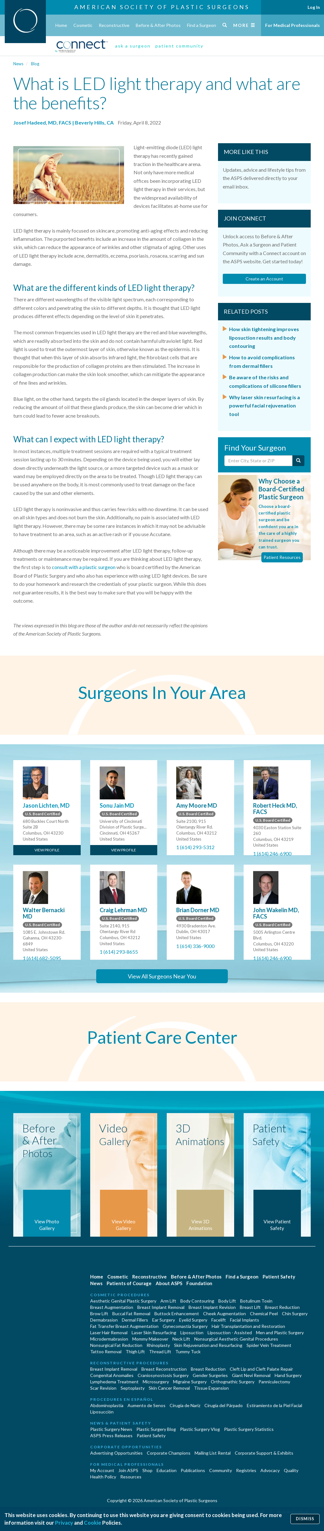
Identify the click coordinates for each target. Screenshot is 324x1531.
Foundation (199, 1283)
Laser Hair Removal (109, 1332)
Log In (314, 7)
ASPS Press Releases (111, 1435)
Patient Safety (279, 1276)
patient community (179, 45)
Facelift (218, 1320)
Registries (246, 1470)
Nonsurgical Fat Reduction (116, 1345)
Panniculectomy (274, 1381)
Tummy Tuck (188, 1351)
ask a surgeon (133, 45)
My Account (102, 1470)
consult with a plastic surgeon (83, 567)
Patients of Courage (129, 1283)
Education (167, 1470)
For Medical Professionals (292, 25)
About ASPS (169, 1283)
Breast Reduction (282, 1307)
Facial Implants (244, 1320)
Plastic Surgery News (111, 1429)
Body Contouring (197, 1301)
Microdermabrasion (109, 1339)
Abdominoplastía (106, 1405)
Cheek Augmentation (224, 1313)
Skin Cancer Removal (169, 1388)
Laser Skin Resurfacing (154, 1332)
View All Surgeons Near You (162, 976)
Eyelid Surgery (193, 1320)
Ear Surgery (163, 1320)
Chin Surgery (295, 1313)
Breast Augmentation (111, 1307)
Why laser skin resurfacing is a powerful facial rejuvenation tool (264, 405)
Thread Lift (160, 1351)
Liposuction (191, 1332)
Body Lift (227, 1301)
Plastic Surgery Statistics (249, 1429)
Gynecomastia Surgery (185, 1326)
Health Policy (103, 1476)
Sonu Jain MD (117, 805)
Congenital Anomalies (112, 1375)
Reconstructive (114, 25)
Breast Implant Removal (160, 1307)
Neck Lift (181, 1339)
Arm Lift (168, 1301)
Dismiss (305, 1518)
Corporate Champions (168, 1453)
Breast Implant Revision (212, 1307)
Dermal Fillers (135, 1320)
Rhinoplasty (158, 1345)
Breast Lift (250, 1307)
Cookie (92, 1522)
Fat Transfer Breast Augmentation (124, 1326)
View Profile (46, 850)
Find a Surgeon (201, 25)
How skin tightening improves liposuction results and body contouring (264, 337)
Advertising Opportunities (116, 1453)
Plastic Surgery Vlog (200, 1429)
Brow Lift (99, 1313)
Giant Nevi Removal (251, 1375)
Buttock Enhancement (176, 1313)
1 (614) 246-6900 (272, 853)
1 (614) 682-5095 (42, 958)
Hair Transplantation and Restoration (248, 1326)
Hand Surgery (288, 1375)
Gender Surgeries (210, 1375)
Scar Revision (103, 1388)
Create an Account (264, 278)
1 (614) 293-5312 (195, 847)
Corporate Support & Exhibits (264, 1453)
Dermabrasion (104, 1320)
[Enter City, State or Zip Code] (258, 460)
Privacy (64, 1522)
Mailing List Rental (213, 1453)
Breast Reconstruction (164, 1369)
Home (61, 25)
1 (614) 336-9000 (195, 946)
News (18, 63)
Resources (130, 1476)
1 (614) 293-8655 (119, 952)
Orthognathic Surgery (232, 1381)
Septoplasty (133, 1388)
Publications (193, 1470)
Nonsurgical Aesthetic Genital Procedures (236, 1339)
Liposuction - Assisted (230, 1332)
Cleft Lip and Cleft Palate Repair (261, 1369)
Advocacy (270, 1470)
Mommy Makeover (150, 1339)
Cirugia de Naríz (185, 1405)
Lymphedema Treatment (114, 1381)
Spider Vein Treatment (268, 1345)
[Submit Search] (298, 460)
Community (220, 1470)
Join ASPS (128, 1470)
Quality (291, 1470)
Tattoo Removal (106, 1351)
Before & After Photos (158, 25)
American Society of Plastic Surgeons (162, 6)
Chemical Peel (264, 1313)
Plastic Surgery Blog (156, 1429)
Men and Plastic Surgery (280, 1332)
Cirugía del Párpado (223, 1405)
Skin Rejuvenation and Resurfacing (208, 1345)
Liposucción (102, 1411)
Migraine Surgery (190, 1381)
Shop (147, 1470)
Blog (35, 63)
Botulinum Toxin (256, 1301)
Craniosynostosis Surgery (163, 1375)
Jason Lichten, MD (46, 805)
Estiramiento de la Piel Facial (274, 1405)
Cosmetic (82, 25)
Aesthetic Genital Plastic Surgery (123, 1301)
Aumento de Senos (146, 1405)
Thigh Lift (135, 1351)
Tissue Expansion (211, 1388)
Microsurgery (156, 1381)
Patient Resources (282, 557)
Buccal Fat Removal (131, 1313)
